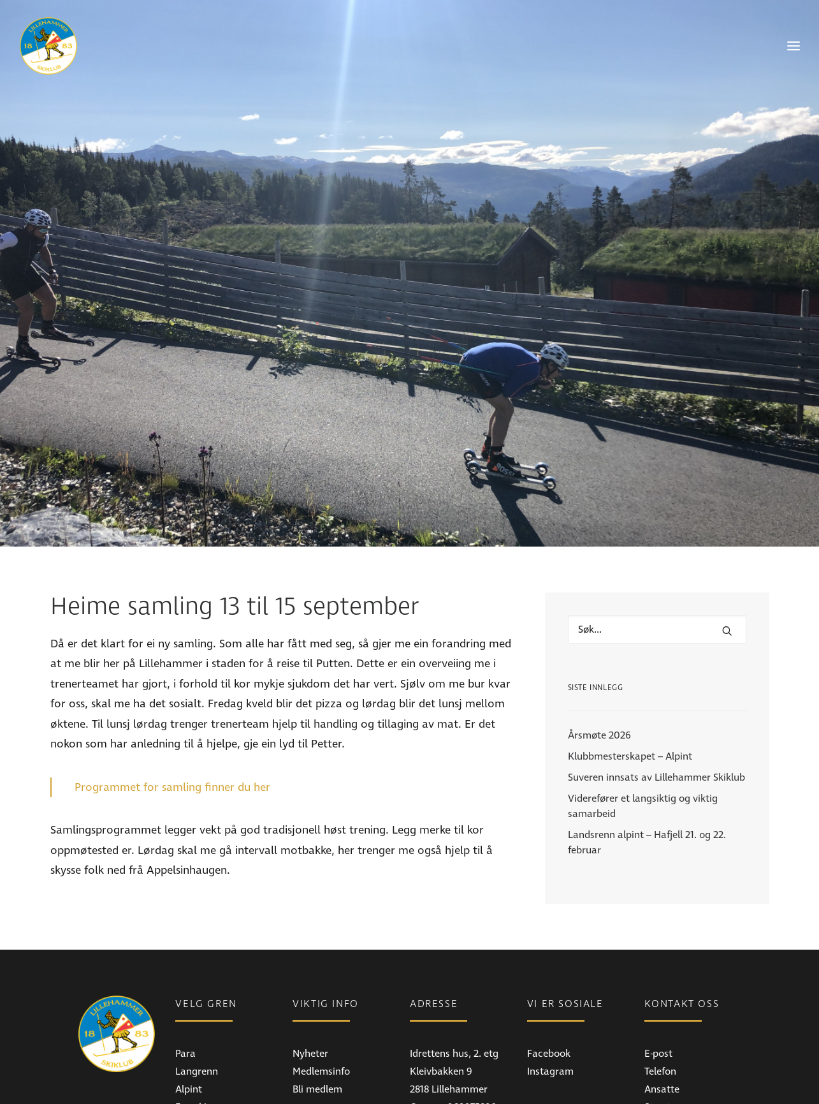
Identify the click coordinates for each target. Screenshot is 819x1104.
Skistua (191, 1078)
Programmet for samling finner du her (172, 740)
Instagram (550, 1024)
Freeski (191, 1060)
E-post (658, 1006)
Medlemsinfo (321, 1024)
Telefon (660, 1024)
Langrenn (196, 1024)
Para (185, 1006)
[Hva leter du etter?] (657, 582)
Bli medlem (317, 1042)
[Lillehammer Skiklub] (48, 46)
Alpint (188, 1042)
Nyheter (310, 1006)
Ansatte (661, 1042)
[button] (727, 583)
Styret (657, 1060)
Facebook (548, 1006)
